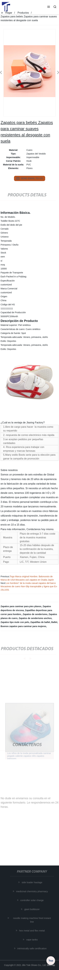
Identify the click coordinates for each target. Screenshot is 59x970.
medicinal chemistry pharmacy (32, 891)
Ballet (54, 622)
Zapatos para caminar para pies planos (21, 606)
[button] (48, 7)
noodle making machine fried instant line (32, 920)
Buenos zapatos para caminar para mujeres (23, 626)
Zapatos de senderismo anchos (35, 618)
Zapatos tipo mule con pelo (15, 622)
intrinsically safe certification (32, 948)
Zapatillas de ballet (40, 622)
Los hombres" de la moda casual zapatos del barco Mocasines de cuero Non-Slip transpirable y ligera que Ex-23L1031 (29, 586)
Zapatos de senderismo (35, 614)
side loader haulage (32, 882)
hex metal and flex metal (32, 930)
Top (50, 960)
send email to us (29, 178)
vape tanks (32, 939)
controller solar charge (32, 900)
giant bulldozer (32, 909)
